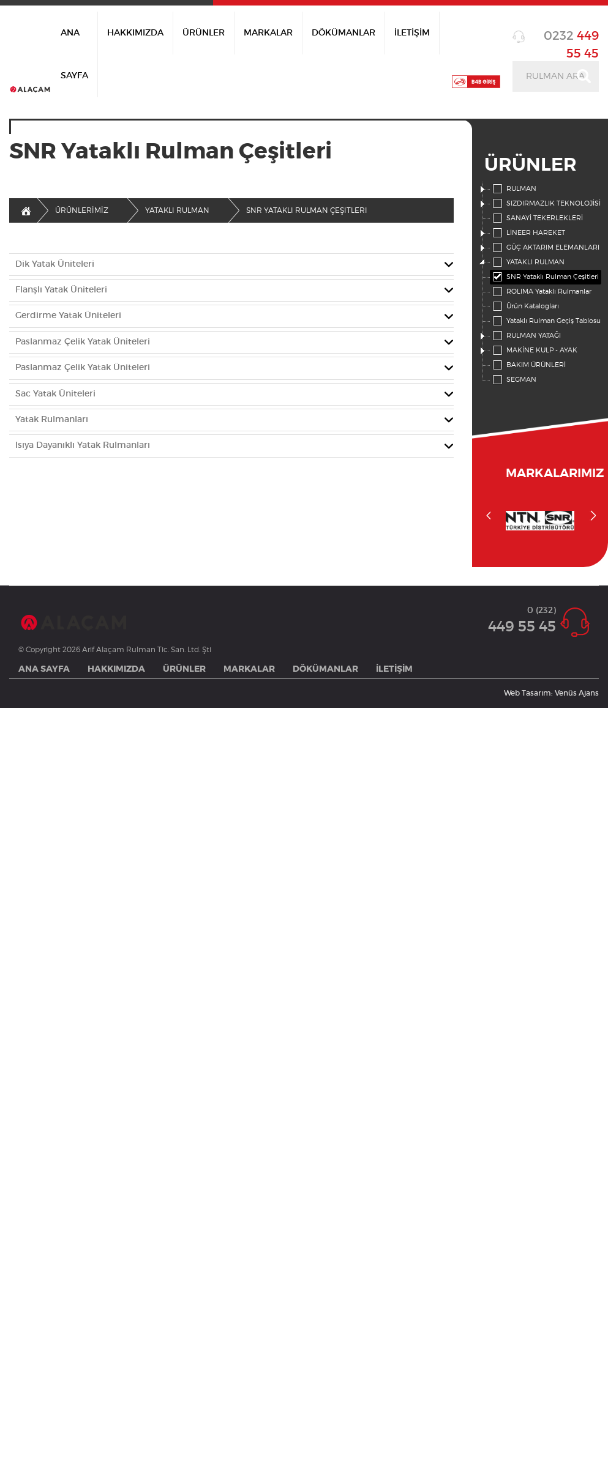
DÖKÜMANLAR (343, 33)
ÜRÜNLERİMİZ (81, 210)
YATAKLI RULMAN (527, 262)
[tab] (231, 264)
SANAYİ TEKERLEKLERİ (536, 218)
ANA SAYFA (74, 54)
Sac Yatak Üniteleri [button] (55, 394)
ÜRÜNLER (203, 33)
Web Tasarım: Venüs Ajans (551, 693)
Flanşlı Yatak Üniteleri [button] (61, 290)
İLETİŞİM (412, 33)
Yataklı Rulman (177, 210)
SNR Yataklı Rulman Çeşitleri (544, 277)
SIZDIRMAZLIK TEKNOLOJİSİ (545, 203)
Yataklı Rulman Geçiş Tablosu (545, 321)
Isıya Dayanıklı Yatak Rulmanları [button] (82, 445)
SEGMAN (513, 380)
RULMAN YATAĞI (525, 336)
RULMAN (513, 189)
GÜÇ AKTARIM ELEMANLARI (544, 247)
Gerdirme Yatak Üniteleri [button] (68, 315)
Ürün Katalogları (524, 306)
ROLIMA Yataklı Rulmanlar (540, 291)
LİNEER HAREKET (527, 233)
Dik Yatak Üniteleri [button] (54, 264)
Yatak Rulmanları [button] (51, 419)
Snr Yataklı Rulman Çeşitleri (306, 210)
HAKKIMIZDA (135, 33)
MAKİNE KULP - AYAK (533, 350)
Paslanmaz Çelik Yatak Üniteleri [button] (82, 342)
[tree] (540, 284)
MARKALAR (268, 33)
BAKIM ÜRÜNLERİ (528, 365)
